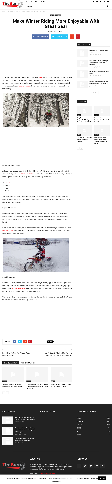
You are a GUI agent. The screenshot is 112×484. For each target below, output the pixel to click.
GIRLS (79, 434)
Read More (56, 481)
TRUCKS (80, 425)
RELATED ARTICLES (10, 363)
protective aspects (18, 288)
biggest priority (7, 230)
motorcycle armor (27, 174)
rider (40, 77)
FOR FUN (58, 15)
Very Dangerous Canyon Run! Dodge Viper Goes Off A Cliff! (84, 120)
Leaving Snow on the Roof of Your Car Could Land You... (101, 120)
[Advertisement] (37, 58)
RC (78, 431)
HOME (29, 6)
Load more (93, 93)
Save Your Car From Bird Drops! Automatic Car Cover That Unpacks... (98, 62)
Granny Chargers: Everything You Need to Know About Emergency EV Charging (37, 386)
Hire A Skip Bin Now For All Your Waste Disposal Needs (16, 354)
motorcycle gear (24, 86)
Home (43, 1)
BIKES (52, 15)
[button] (107, 6)
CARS (4, 381)
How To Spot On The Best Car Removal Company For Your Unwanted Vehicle (58, 354)
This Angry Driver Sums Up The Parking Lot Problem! (84, 139)
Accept (102, 478)
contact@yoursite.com (47, 474)
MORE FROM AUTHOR (27, 363)
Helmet (7, 182)
